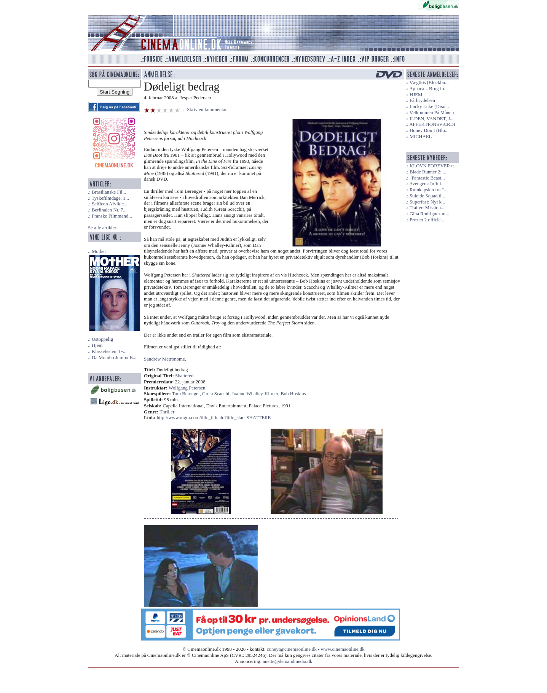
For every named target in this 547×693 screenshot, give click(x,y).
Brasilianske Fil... (109, 192)
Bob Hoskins (293, 393)
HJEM (416, 94)
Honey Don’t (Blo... (429, 130)
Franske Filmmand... (112, 216)
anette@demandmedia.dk (287, 661)
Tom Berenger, (187, 393)
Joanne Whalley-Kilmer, (256, 393)
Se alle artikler (102, 227)
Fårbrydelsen (422, 100)
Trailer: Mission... (427, 207)
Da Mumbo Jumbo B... (114, 357)
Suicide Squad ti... (427, 196)
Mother (99, 251)
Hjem (97, 345)
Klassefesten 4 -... (109, 351)
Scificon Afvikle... (110, 204)
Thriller (166, 412)
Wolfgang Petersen (187, 388)
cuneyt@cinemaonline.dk (292, 649)
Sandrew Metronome (164, 359)
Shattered (184, 375)
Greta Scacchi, (217, 393)
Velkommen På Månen (432, 112)
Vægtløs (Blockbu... (429, 82)
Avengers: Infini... (427, 183)
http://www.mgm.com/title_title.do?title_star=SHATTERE (214, 417)
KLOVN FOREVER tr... (434, 165)
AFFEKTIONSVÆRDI (432, 124)
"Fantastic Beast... (427, 178)
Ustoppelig (102, 339)
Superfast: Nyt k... (427, 202)
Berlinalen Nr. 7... (109, 210)
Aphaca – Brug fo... (428, 88)
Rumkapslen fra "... (428, 189)
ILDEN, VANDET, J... (432, 118)
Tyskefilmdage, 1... (110, 198)
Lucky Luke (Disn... (429, 106)
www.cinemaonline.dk (343, 649)
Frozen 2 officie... (427, 220)
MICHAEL (421, 136)
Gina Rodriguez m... (429, 213)
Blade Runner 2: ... (428, 172)
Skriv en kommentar (207, 109)
